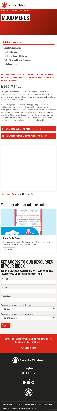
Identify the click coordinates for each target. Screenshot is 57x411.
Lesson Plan (49, 74)
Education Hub (12, 10)
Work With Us (19, 404)
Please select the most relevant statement (16, 305)
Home (3, 10)
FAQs (39, 404)
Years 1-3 (35, 74)
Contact (14, 408)
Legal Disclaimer (47, 404)
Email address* (6, 296)
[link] (28, 231)
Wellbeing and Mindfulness (15, 77)
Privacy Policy (6, 408)
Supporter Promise (7, 404)
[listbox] (28, 308)
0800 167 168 (28, 373)
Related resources (12, 42)
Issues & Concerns (30, 404)
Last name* (5, 287)
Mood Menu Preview (10, 194)
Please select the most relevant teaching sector (18, 314)
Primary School (10, 80)
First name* (5, 279)
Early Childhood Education (14, 74)
